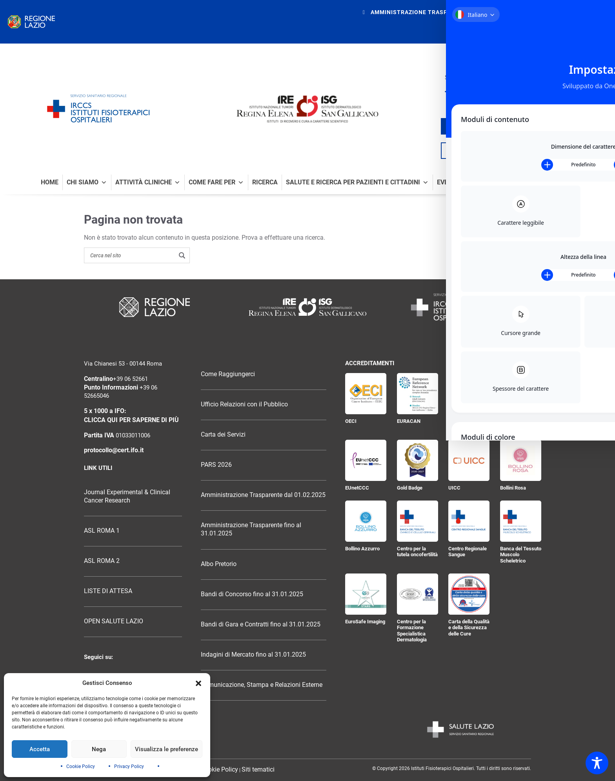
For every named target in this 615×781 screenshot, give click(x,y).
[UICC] (468, 460)
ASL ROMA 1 (102, 530)
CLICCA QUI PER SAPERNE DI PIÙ (131, 420)
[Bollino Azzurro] (365, 521)
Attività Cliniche (147, 182)
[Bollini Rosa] (520, 460)
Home (49, 182)
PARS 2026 (216, 464)
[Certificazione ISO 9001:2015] (520, 393)
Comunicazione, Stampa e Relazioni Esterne (261, 684)
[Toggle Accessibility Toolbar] (597, 763)
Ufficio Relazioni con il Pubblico (244, 404)
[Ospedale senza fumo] (557, 84)
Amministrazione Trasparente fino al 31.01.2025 (251, 529)
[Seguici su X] (458, 92)
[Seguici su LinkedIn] (493, 92)
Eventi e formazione (470, 182)
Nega (99, 749)
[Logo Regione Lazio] (154, 307)
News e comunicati (544, 182)
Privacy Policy (129, 766)
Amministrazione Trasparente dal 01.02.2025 (263, 495)
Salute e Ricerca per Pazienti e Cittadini (357, 182)
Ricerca (265, 182)
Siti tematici (258, 769)
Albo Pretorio (219, 564)
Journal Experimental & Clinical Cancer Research (127, 496)
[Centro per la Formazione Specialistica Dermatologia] (417, 594)
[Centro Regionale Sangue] (468, 521)
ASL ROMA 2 (102, 560)
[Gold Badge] (417, 460)
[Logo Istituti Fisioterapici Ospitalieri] (307, 307)
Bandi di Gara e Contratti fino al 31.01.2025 (260, 624)
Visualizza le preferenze (166, 749)
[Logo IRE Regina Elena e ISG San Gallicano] (307, 109)
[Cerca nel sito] (572, 150)
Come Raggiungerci (228, 374)
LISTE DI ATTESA (108, 591)
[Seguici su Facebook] (447, 92)
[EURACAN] (417, 393)
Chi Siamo (87, 182)
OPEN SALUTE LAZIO (113, 621)
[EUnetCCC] (365, 460)
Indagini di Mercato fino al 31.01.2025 (253, 654)
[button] (198, 683)
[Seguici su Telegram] (503, 92)
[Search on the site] (137, 255)
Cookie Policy (80, 766)
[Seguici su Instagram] (482, 92)
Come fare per (216, 182)
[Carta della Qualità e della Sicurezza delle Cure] (468, 594)
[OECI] (365, 393)
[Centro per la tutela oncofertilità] (417, 521)
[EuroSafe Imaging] (365, 594)
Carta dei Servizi (223, 434)
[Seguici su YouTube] (470, 92)
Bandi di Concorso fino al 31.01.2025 (252, 594)
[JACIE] (468, 393)
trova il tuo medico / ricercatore (511, 126)
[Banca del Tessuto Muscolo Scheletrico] (520, 521)
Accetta (39, 749)
